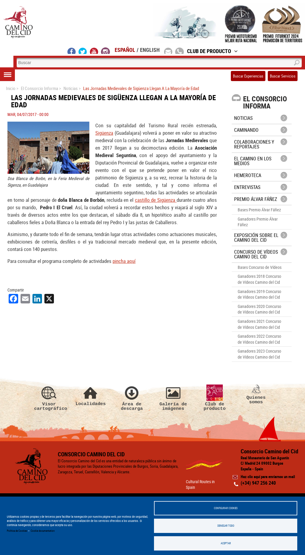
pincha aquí (124, 261)
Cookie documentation (43, 530)
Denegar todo (225, 525)
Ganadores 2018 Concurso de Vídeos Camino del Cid (259, 279)
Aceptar (226, 543)
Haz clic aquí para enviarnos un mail (268, 476)
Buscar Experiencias (248, 76)
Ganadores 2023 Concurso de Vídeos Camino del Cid (259, 354)
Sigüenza (104, 132)
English (150, 49)
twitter (82, 50)
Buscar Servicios (282, 76)
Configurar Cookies (226, 508)
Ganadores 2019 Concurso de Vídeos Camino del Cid (259, 294)
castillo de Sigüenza (156, 199)
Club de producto (215, 398)
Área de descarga (132, 398)
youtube (94, 50)
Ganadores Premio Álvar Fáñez (258, 222)
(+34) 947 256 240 (258, 483)
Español (125, 49)
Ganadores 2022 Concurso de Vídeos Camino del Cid (259, 339)
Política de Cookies (17, 530)
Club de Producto (212, 51)
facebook (71, 50)
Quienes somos (256, 395)
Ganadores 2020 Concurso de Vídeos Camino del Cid (259, 309)
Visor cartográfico (49, 398)
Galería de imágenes (173, 398)
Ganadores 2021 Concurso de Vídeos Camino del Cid (259, 324)
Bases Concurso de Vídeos (259, 267)
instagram (105, 50)
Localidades (90, 395)
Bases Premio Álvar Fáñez (259, 210)
